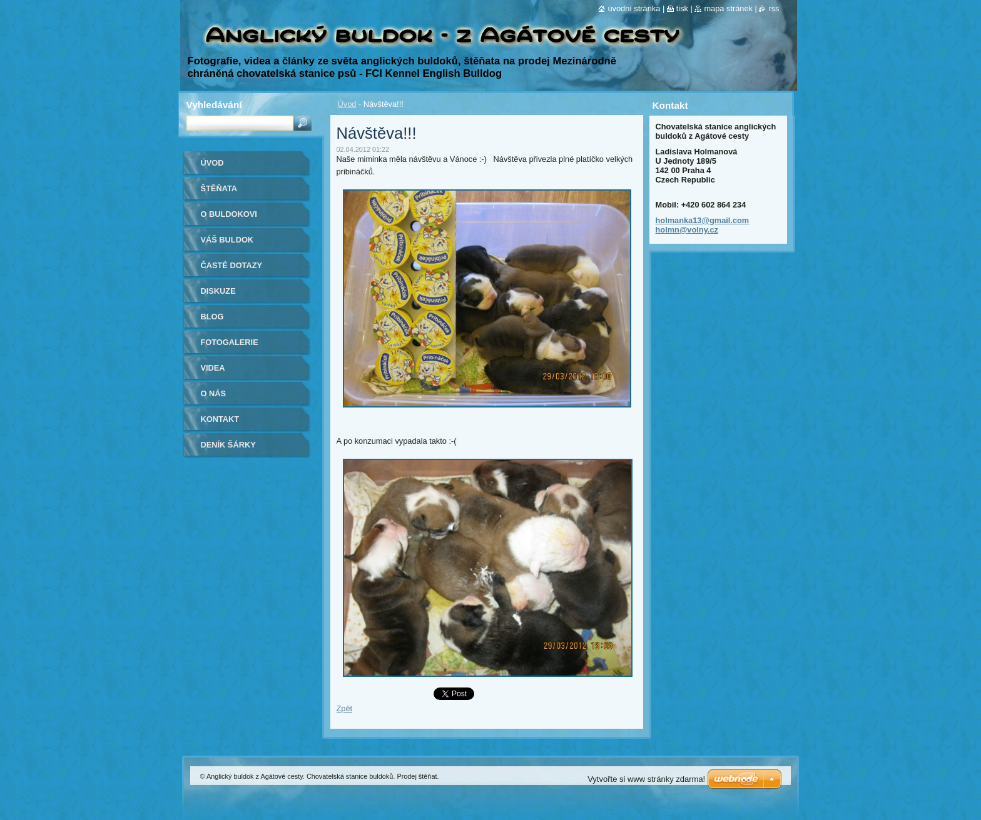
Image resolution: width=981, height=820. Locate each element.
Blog (212, 316)
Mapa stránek (728, 8)
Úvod (347, 104)
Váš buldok (227, 239)
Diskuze (218, 291)
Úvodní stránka (633, 8)
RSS (773, 8)
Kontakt (220, 419)
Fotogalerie (229, 342)
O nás (213, 393)
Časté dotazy (232, 265)
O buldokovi (229, 214)
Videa (213, 367)
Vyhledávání (214, 104)
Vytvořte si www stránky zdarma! (646, 779)
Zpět (345, 708)
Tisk (682, 8)
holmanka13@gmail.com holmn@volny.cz (703, 225)
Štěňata (219, 188)
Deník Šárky (228, 444)
